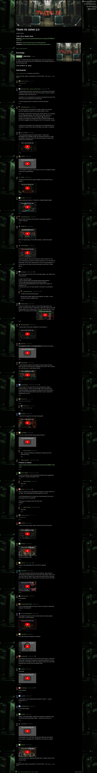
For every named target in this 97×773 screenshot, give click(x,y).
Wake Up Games (27, 450)
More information (22, 48)
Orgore (22, 489)
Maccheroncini (24, 596)
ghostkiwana (24, 687)
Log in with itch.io (21, 73)
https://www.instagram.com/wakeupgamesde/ (36, 44)
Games (76, 771)
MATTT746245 (24, 472)
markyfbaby (24, 570)
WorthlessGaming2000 (26, 604)
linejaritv (23, 197)
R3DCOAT (23, 343)
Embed (36, 771)
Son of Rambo (24, 132)
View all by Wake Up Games (25, 771)
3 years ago (31, 245)
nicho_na (23, 562)
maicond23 (23, 634)
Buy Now (19, 56)
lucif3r (22, 177)
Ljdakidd (23, 156)
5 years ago (31, 472)
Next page (48, 76)
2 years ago (44, 89)
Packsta (23, 669)
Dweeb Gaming (24, 303)
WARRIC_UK (23, 226)
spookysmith (24, 656)
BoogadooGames (25, 324)
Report (33, 771)
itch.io (18, 771)
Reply (20, 85)
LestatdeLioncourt (25, 107)
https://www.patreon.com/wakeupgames (34, 42)
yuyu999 (23, 695)
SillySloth (23, 543)
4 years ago (33, 324)
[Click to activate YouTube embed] (27, 147)
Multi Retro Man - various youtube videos (31, 89)
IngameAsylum (24, 384)
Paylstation (23, 272)
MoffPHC (23, 523)
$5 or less (80, 771)
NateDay (23, 714)
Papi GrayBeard (24, 245)
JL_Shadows (24, 723)
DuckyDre (23, 413)
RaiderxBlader (24, 362)
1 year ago (31, 81)
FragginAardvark (25, 706)
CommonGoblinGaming (26, 613)
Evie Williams (24, 432)
